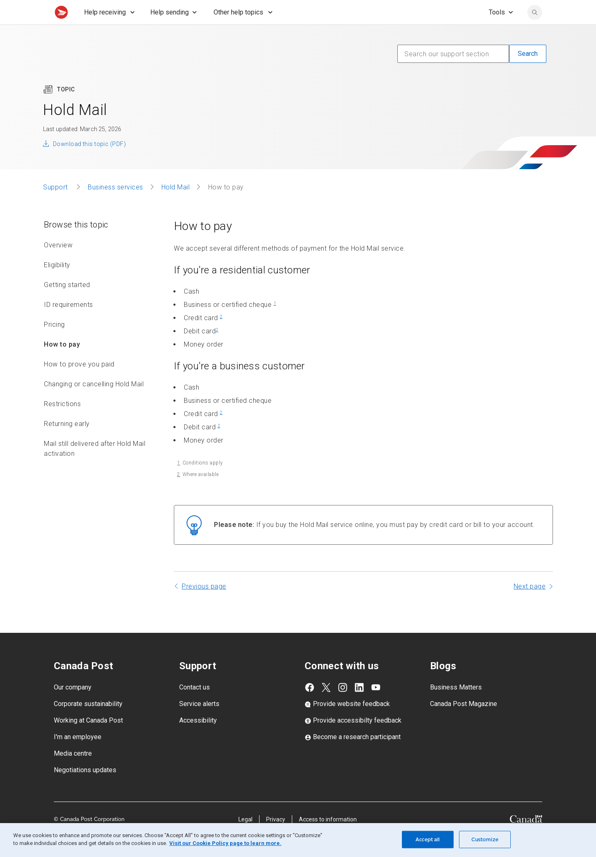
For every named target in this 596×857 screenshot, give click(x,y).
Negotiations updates (85, 788)
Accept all (428, 839)
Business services (115, 205)
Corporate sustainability (88, 722)
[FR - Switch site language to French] (490, 9)
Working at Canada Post (88, 738)
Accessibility (198, 738)
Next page (530, 604)
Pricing (54, 343)
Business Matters (456, 705)
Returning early (67, 442)
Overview (58, 263)
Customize (484, 839)
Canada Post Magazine (463, 722)
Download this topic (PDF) (89, 162)
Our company (72, 705)
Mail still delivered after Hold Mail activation (94, 467)
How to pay (62, 362)
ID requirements (68, 323)
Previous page (204, 604)
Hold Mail (175, 205)
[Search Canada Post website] (534, 30)
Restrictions (62, 422)
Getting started (67, 303)
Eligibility (57, 283)
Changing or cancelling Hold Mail (94, 402)
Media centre (73, 772)
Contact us (194, 705)
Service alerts (199, 722)
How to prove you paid (79, 382)
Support (56, 205)
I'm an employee (77, 755)
